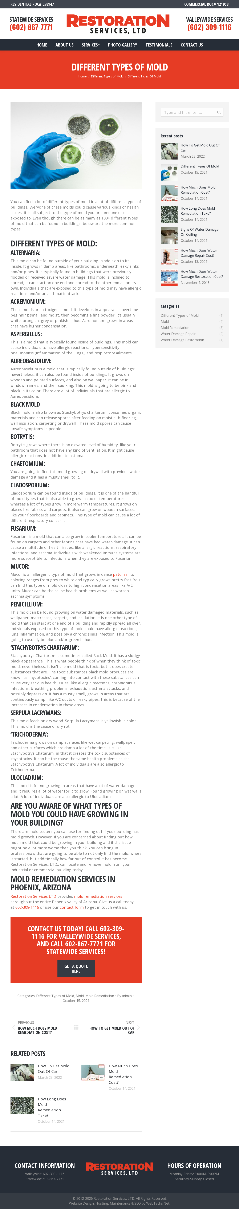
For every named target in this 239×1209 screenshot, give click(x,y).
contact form (72, 907)
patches (120, 574)
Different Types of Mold (55, 996)
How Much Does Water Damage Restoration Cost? (202, 274)
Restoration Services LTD (33, 896)
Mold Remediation (99, 996)
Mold (80, 996)
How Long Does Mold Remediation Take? (52, 1107)
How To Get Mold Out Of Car (53, 1068)
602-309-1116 (27, 907)
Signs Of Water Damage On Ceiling (200, 232)
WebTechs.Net (157, 1203)
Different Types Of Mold (200, 166)
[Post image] (22, 1072)
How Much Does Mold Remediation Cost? (123, 1074)
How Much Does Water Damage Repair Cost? (199, 253)
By (124, 996)
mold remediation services (98, 896)
